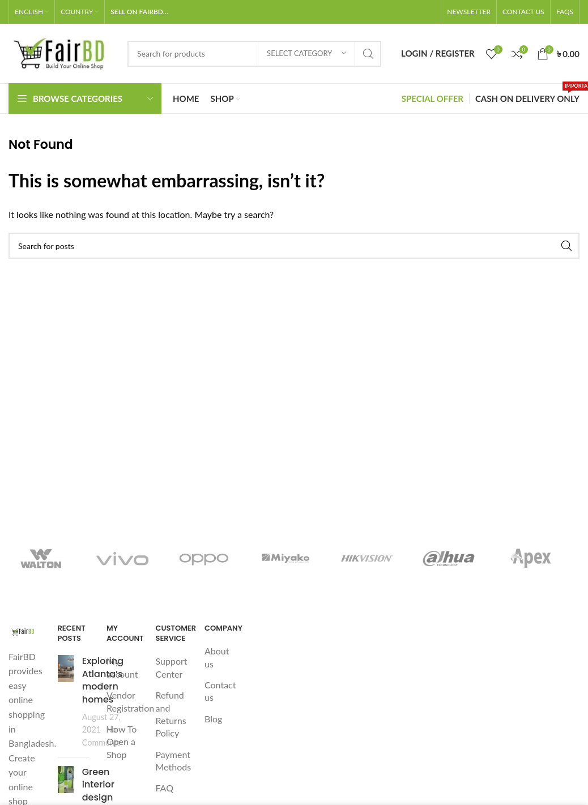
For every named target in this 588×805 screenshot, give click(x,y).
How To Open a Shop (121, 741)
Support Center (172, 667)
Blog (213, 718)
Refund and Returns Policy (171, 714)
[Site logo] (62, 52)
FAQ (164, 787)
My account (122, 667)
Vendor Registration (130, 701)
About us (216, 657)
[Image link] (24, 630)
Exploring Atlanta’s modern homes (102, 679)
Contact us (220, 691)
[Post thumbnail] (66, 701)
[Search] (254, 54)
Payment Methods (173, 760)
